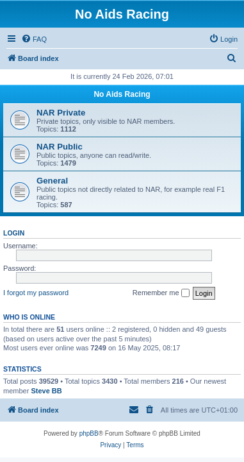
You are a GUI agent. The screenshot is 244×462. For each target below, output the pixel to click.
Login (13, 233)
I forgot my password (36, 292)
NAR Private (61, 112)
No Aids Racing (122, 94)
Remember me (161, 293)
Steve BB (46, 391)
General (52, 180)
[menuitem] (34, 39)
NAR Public (60, 146)
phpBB (89, 433)
